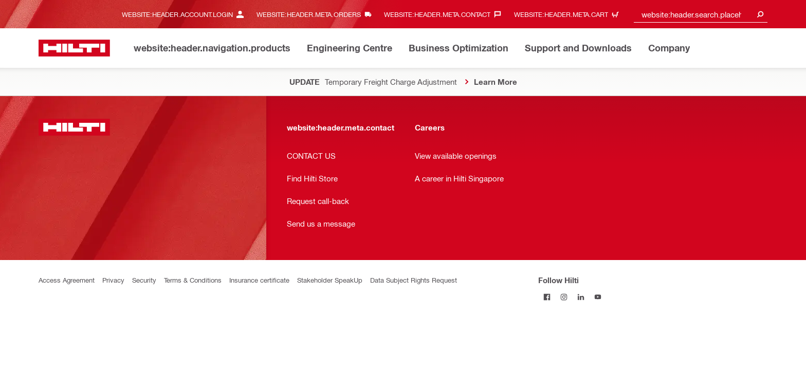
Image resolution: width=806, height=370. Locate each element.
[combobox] (700, 14)
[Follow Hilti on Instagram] (563, 296)
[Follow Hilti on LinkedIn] (580, 296)
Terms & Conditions (193, 280)
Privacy (113, 280)
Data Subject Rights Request (413, 280)
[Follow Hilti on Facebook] (546, 296)
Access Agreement (67, 280)
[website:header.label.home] (74, 48)
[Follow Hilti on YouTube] (597, 296)
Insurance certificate (259, 280)
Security (144, 280)
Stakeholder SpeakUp (329, 280)
